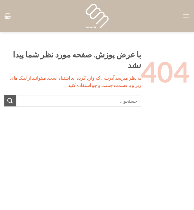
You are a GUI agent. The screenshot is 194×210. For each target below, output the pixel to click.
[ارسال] (10, 100)
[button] (186, 16)
